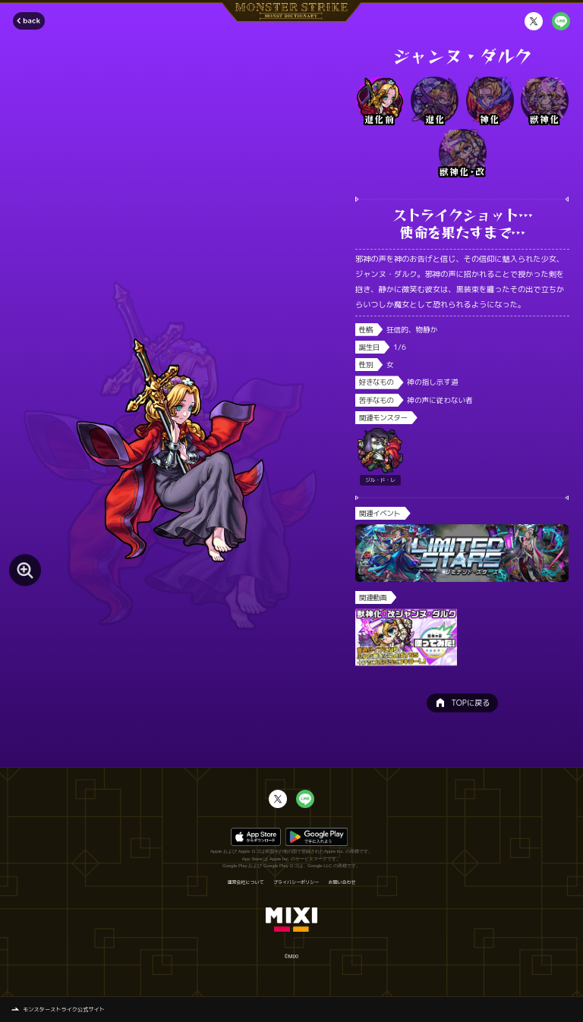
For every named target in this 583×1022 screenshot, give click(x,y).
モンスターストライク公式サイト (64, 1009)
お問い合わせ (342, 882)
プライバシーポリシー (296, 882)
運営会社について (245, 882)
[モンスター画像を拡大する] (25, 570)
